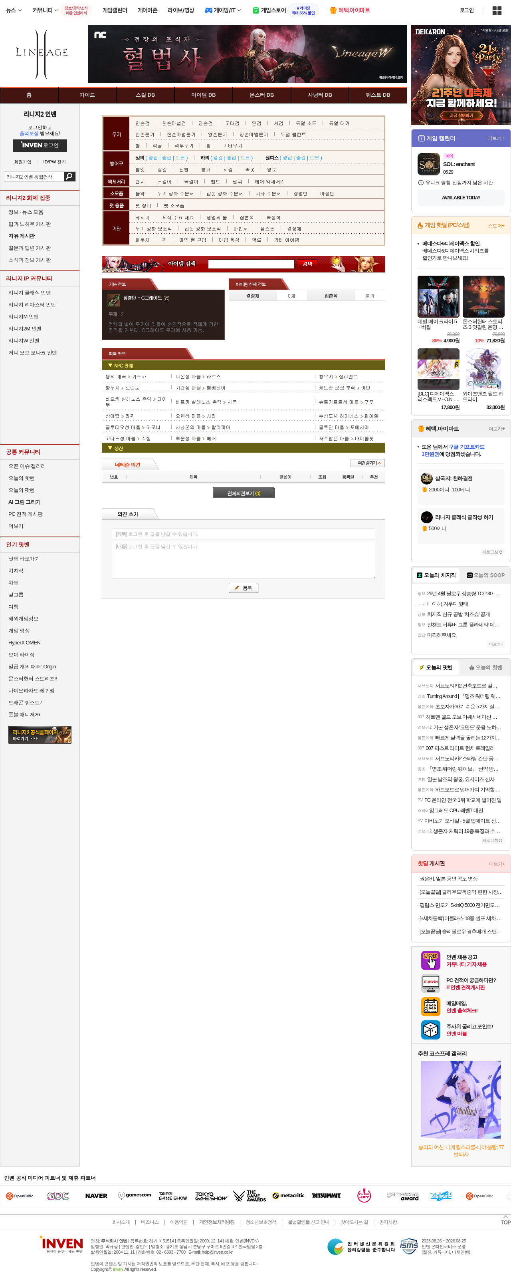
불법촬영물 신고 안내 (308, 1222)
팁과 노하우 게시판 (29, 224)
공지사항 (388, 1222)
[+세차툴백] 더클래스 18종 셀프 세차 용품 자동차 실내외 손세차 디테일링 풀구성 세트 (462, 918)
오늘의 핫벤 (21, 478)
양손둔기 (217, 134)
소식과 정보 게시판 (29, 259)
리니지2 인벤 (40, 114)
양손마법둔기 (254, 134)
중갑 (166, 157)
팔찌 (237, 181)
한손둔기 (144, 134)
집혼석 (247, 217)
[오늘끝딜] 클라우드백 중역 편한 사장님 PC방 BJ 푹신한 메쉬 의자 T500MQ (462, 892)
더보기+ (496, 138)
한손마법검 (174, 122)
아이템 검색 (189, 264)
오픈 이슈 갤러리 (27, 466)
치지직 (16, 570)
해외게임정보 (23, 618)
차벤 (13, 582)
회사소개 (121, 1222)
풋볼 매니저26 (24, 714)
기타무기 (232, 145)
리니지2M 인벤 (25, 328)
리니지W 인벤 (23, 340)
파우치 (142, 239)
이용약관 (179, 1222)
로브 (180, 157)
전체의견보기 (244, 493)
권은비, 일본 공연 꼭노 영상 (448, 879)
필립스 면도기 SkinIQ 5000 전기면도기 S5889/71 (462, 905)
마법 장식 (229, 239)
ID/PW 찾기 (55, 162)
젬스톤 (267, 228)
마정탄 (327, 193)
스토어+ (496, 226)
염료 (256, 239)
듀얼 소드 (306, 122)
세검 (278, 122)
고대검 (232, 122)
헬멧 (140, 169)
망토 (272, 169)
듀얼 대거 (339, 122)
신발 (184, 169)
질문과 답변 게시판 (29, 247)
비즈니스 (149, 1222)
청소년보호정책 (261, 1222)
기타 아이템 (286, 239)
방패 (206, 169)
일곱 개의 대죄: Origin (32, 666)
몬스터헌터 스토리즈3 (32, 678)
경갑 (153, 157)
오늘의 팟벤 (21, 490)
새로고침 (490, 552)
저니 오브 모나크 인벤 (32, 352)
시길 (228, 169)
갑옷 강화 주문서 (224, 193)
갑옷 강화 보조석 (202, 228)
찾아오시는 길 (354, 1222)
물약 (140, 193)
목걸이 (191, 181)
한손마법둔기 (181, 134)
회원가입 (23, 162)
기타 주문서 (268, 193)
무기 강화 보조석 (153, 228)
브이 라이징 (21, 654)
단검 (256, 122)
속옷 (250, 169)
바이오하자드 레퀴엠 (31, 690)
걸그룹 (16, 594)
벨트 (215, 181)
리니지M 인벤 (23, 316)
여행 (13, 606)
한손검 (142, 122)
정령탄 (300, 193)
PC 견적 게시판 (25, 514)
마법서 (241, 228)
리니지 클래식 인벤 (29, 292)
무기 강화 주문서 (175, 193)
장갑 (162, 169)
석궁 (157, 145)
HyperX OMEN (24, 642)
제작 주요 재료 (178, 217)
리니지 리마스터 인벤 (32, 304)
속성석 (273, 217)
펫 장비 (143, 205)
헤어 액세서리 (270, 181)
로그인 (466, 10)
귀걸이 (164, 181)
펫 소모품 (174, 205)
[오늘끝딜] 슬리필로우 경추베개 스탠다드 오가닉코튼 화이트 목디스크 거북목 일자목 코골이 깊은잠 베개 (462, 931)
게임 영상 (19, 630)
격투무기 (184, 145)
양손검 (205, 122)
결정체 (294, 228)
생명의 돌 (216, 217)
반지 (140, 181)
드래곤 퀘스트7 (25, 702)
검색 (69, 176)
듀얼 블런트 (293, 134)
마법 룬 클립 (192, 239)
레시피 (142, 217)
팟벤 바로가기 (24, 558)
